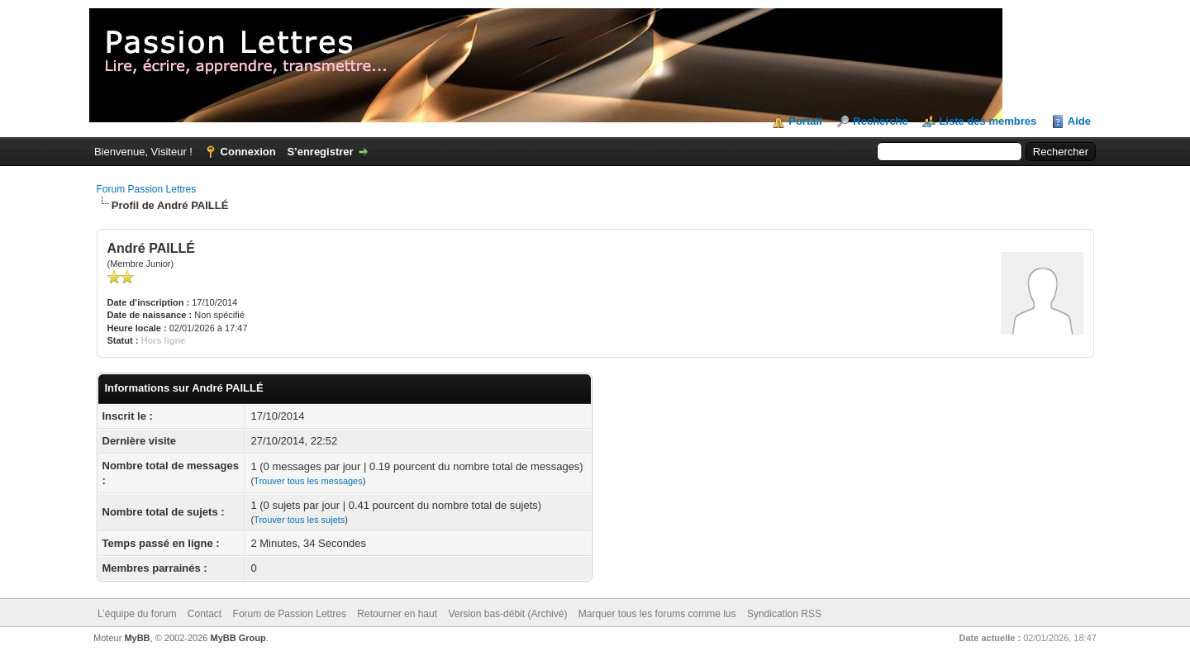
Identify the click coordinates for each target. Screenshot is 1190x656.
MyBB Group (238, 638)
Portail (804, 121)
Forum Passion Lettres (147, 189)
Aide (1079, 121)
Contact (204, 614)
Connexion (248, 151)
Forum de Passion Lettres (289, 614)
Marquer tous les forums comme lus (657, 614)
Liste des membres (987, 121)
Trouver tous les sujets (299, 520)
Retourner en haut (397, 614)
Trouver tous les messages (308, 481)
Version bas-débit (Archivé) (507, 614)
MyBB (137, 638)
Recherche (880, 121)
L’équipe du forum (137, 614)
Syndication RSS (784, 614)
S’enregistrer (320, 151)
